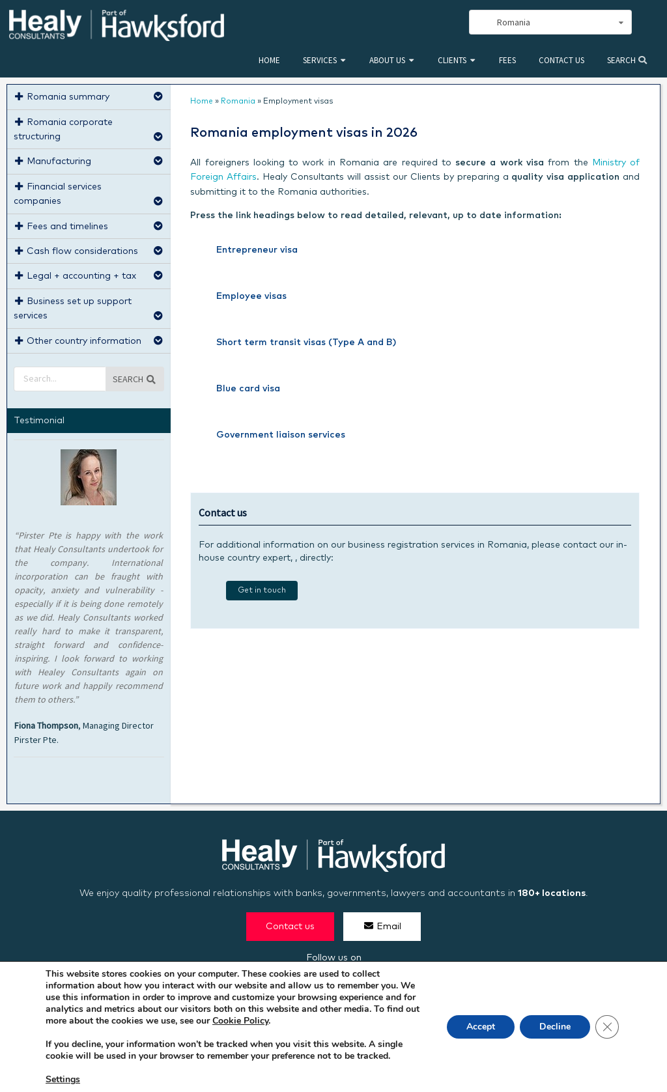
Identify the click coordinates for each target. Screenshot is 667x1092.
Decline (555, 1026)
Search (627, 60)
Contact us (561, 60)
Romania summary (89, 95)
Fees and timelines (89, 225)
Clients (452, 60)
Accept (480, 1026)
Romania (238, 101)
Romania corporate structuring (89, 128)
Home (269, 60)
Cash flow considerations (89, 250)
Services (320, 60)
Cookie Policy (240, 1021)
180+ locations (552, 893)
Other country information (89, 339)
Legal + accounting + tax (89, 274)
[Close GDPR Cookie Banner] (607, 1027)
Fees (507, 60)
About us (387, 60)
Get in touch (262, 591)
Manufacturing (89, 160)
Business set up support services (89, 307)
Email (382, 925)
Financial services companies (89, 192)
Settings (63, 1079)
